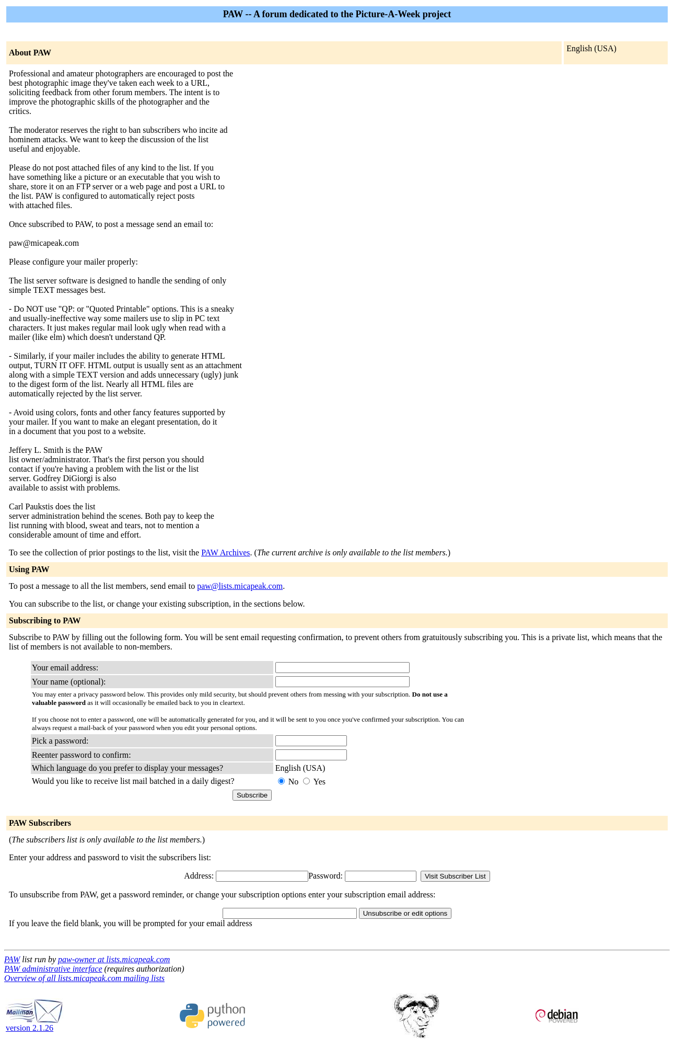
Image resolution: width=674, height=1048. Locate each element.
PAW (12, 959)
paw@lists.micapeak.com (240, 586)
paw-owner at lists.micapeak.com (114, 959)
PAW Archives (225, 552)
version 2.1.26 (34, 1024)
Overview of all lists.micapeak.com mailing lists (84, 978)
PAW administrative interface (53, 968)
